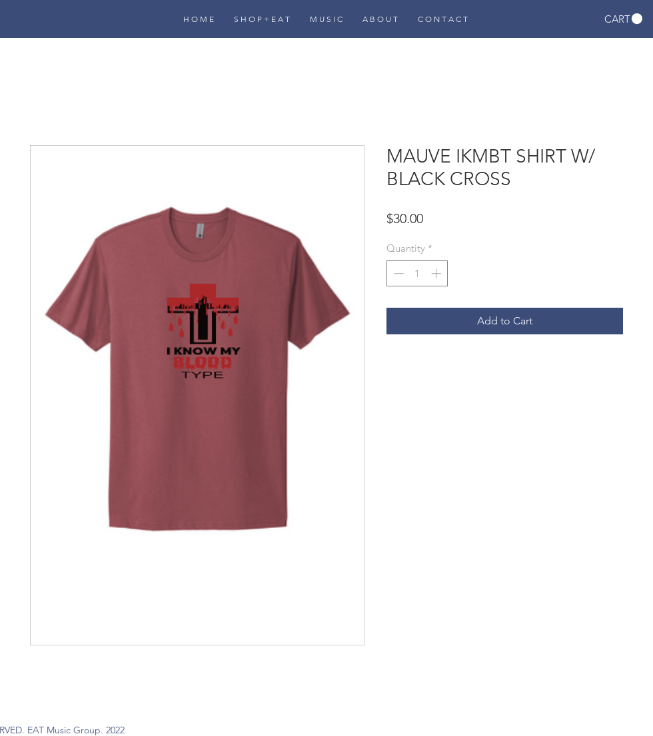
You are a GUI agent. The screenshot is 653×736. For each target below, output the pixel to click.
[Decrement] (397, 273)
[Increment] (437, 273)
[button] (623, 19)
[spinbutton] (417, 273)
